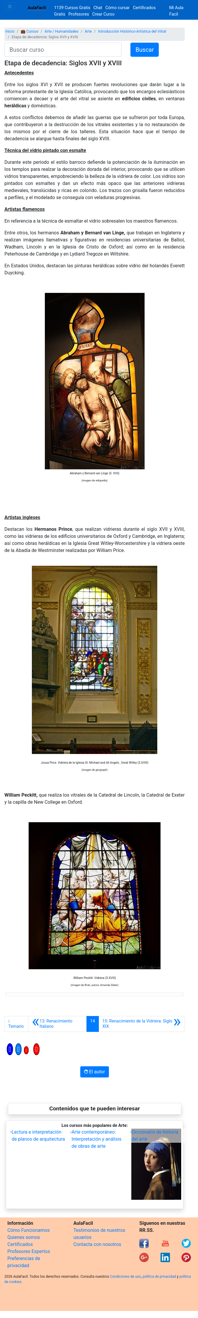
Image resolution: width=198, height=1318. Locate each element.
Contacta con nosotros (97, 1244)
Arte (88, 31)
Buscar (144, 49)
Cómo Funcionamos (28, 1230)
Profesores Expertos (28, 1251)
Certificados (20, 1244)
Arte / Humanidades (61, 31)
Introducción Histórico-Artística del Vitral (132, 31)
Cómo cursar (117, 7)
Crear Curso (103, 14)
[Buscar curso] (63, 50)
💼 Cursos (29, 31)
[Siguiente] (142, 1024)
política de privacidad (159, 1276)
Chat (98, 7)
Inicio (9, 31)
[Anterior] (57, 1024)
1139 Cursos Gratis (72, 7)
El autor (94, 1072)
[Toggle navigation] (10, 6)
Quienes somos (23, 1237)
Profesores (78, 14)
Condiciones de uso (125, 1276)
